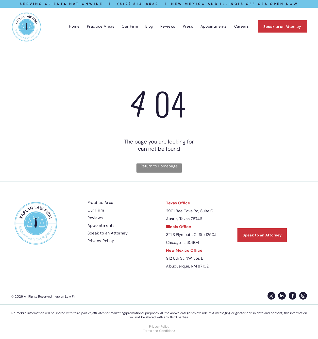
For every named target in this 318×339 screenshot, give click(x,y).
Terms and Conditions (159, 331)
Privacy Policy (159, 326)
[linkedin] (282, 296)
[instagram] (303, 296)
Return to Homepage (159, 166)
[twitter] (271, 296)
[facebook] (292, 296)
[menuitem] (74, 26)
